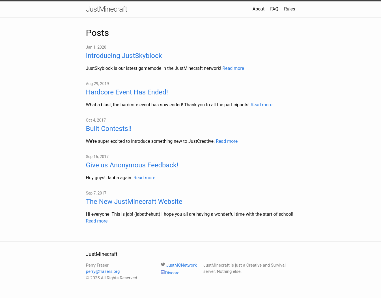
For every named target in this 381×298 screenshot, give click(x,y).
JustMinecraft (106, 9)
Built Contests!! (109, 129)
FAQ (274, 9)
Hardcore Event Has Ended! (127, 92)
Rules (289, 9)
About (259, 9)
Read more (233, 68)
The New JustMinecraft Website (134, 202)
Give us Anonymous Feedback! (132, 165)
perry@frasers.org (103, 271)
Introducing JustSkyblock (124, 56)
